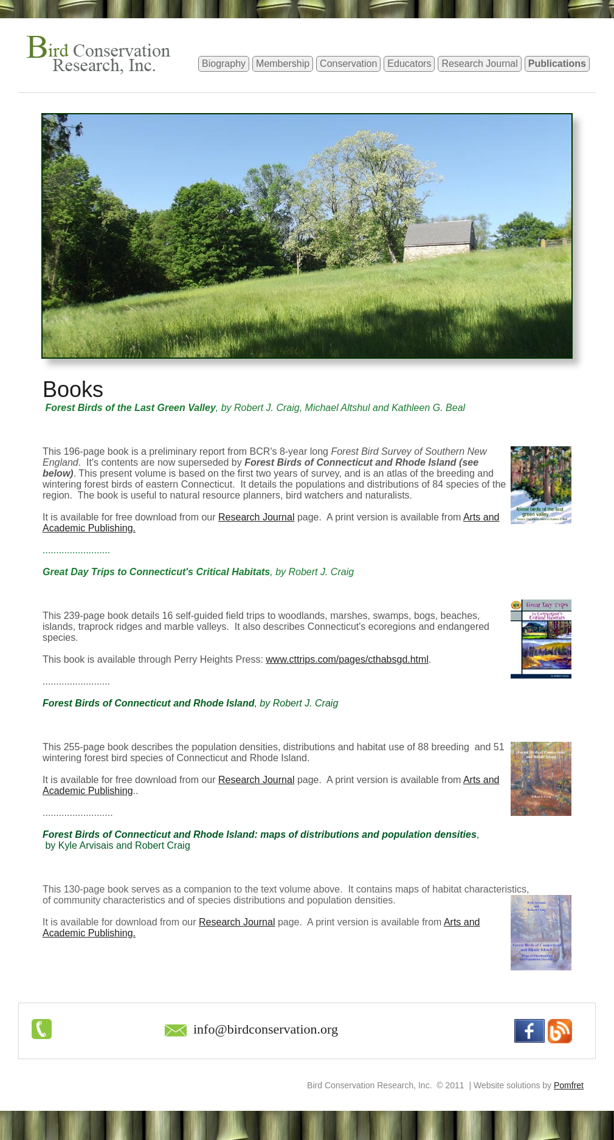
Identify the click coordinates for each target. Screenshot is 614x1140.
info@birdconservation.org (265, 1029)
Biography (224, 63)
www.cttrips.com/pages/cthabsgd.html (347, 659)
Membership (282, 63)
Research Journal (479, 63)
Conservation (348, 63)
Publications (557, 63)
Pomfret (569, 1085)
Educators (409, 63)
